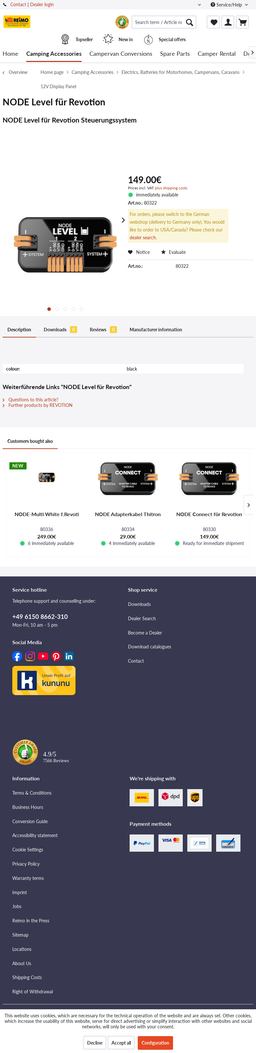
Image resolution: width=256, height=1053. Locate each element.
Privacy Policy (26, 864)
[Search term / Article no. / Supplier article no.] (164, 22)
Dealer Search (142, 618)
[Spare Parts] (175, 54)
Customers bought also (30, 441)
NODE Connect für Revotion (209, 514)
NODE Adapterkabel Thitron (128, 514)
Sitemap (20, 935)
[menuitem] (164, 22)
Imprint (19, 892)
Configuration (155, 1043)
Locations (21, 949)
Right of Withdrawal (32, 991)
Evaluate (173, 252)
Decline (94, 1043)
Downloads (60, 329)
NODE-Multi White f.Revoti (47, 514)
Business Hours (27, 807)
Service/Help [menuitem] (227, 4)
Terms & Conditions (32, 793)
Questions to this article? (30, 399)
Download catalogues (149, 646)
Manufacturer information (156, 329)
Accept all (121, 1043)
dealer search (143, 237)
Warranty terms (28, 878)
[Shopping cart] (242, 22)
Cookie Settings (27, 849)
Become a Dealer (145, 632)
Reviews (103, 329)
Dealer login (42, 4)
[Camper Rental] (217, 54)
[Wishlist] (213, 22)
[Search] (189, 22)
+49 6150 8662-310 (40, 616)
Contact (18, 4)
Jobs (16, 906)
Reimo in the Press (30, 920)
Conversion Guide (30, 821)
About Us (21, 963)
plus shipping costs (171, 187)
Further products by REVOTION (38, 405)
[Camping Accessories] (54, 54)
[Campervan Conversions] (120, 54)
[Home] (10, 54)
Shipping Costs (27, 977)
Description (19, 329)
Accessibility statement (35, 835)
